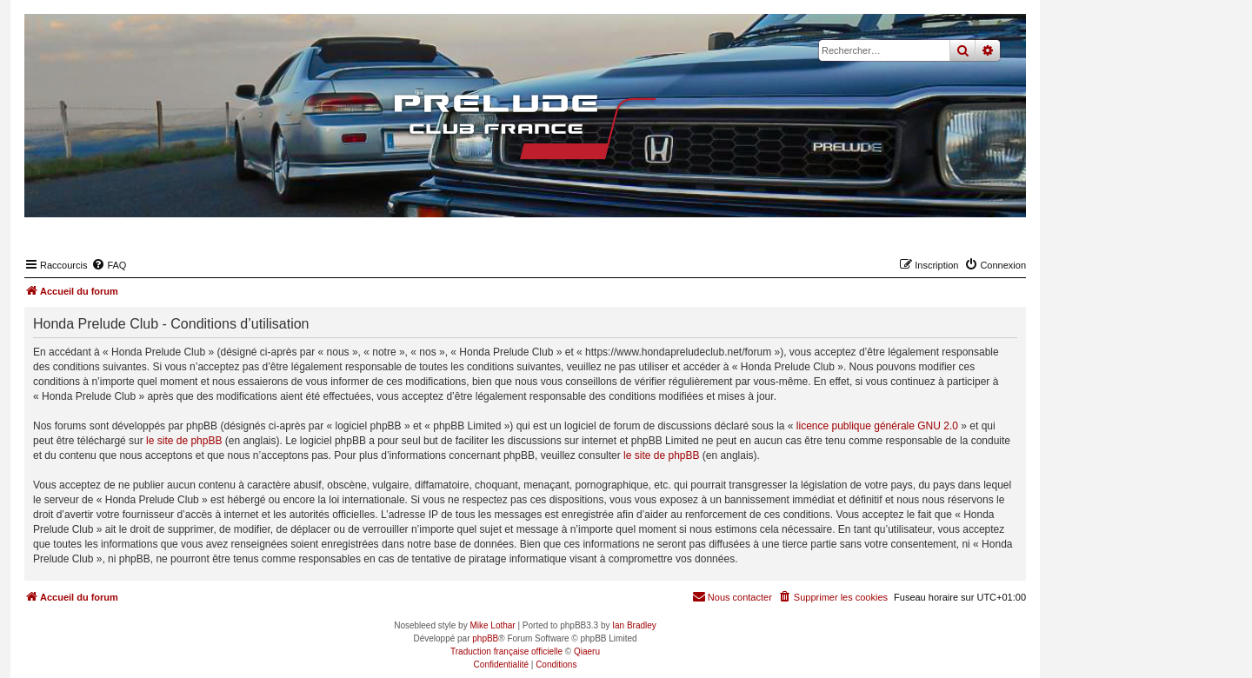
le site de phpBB (184, 441)
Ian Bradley (634, 625)
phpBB (485, 638)
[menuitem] (108, 265)
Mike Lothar (492, 625)
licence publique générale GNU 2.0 (877, 426)
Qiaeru (587, 651)
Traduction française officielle (506, 651)
